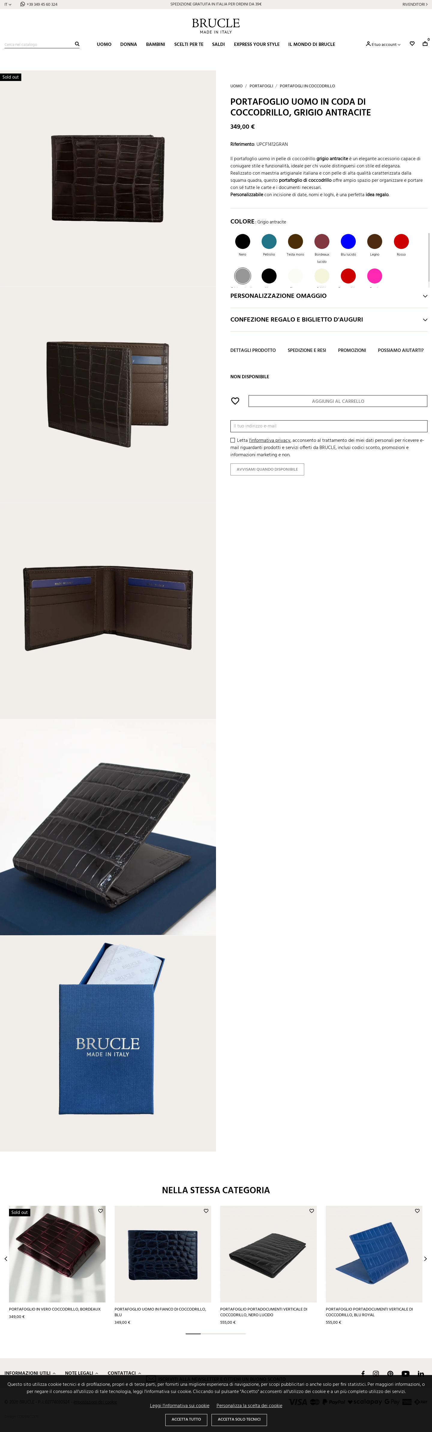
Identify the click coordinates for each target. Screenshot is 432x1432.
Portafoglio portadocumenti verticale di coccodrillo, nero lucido (263, 1312)
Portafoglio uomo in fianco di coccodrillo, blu (160, 1312)
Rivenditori (414, 4)
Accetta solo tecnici (239, 1419)
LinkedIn (421, 1374)
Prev (5, 1259)
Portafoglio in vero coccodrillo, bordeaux (55, 1309)
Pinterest (390, 1374)
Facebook (363, 1374)
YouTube (406, 1374)
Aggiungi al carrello (338, 402)
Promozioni (352, 351)
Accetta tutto (186, 1419)
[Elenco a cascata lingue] (7, 4)
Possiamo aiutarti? (401, 351)
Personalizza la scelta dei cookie (249, 1406)
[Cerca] (42, 45)
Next (425, 1259)
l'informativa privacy (269, 441)
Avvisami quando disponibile (267, 469)
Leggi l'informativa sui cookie (179, 1406)
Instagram (376, 1374)
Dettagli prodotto (253, 351)
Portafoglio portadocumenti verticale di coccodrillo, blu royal (369, 1312)
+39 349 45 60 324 (42, 4)
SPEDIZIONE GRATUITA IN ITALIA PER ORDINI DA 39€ (216, 4)
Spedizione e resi (307, 351)
